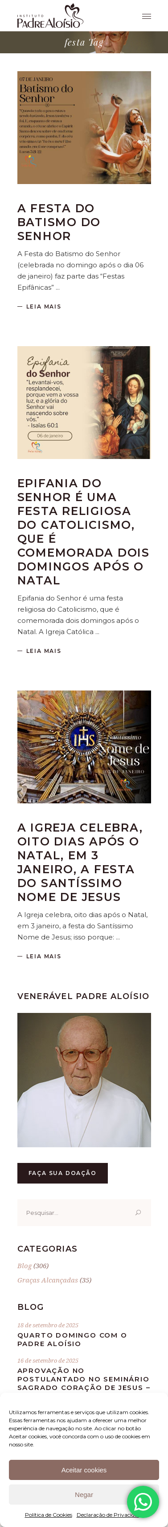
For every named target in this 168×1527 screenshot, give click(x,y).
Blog (24, 1265)
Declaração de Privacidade (110, 1514)
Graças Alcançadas (47, 1279)
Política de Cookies (48, 1514)
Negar (84, 1494)
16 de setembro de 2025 (47, 1360)
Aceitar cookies (84, 1470)
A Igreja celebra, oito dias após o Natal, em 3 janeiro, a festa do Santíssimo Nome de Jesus (80, 862)
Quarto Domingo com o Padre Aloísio (72, 1339)
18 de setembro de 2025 (47, 1325)
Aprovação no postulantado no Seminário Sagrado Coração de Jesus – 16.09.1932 (84, 1383)
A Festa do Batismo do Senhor (59, 222)
